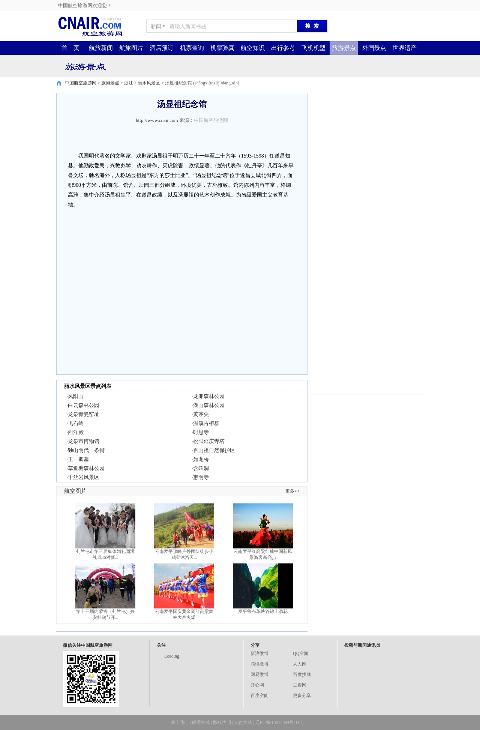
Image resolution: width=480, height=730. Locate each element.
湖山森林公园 (209, 405)
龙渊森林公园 (209, 396)
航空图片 (75, 491)
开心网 (257, 685)
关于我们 (180, 722)
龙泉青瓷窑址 (83, 414)
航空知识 (253, 48)
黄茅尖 (201, 414)
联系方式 (201, 722)
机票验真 (222, 48)
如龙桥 (201, 459)
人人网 (299, 664)
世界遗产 (405, 48)
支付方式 (243, 722)
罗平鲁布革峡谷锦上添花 (263, 611)
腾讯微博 (259, 664)
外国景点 (374, 48)
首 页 (71, 48)
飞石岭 (76, 423)
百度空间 (259, 695)
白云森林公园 (83, 405)
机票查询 (192, 48)
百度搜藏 (302, 674)
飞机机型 (314, 48)
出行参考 (283, 48)
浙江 (128, 83)
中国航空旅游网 (80, 83)
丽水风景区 (149, 83)
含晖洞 (201, 468)
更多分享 (302, 695)
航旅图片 (131, 48)
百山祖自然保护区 (214, 450)
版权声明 (222, 722)
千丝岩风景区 (83, 477)
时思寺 (201, 432)
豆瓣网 (299, 685)
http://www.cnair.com (157, 120)
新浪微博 (259, 653)
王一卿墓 (78, 459)
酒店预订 (162, 48)
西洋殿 (76, 432)
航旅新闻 (101, 48)
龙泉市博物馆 (83, 441)
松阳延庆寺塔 (209, 441)
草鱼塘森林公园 (86, 468)
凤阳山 (76, 396)
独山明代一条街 (86, 450)
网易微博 (259, 674)
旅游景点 (344, 48)
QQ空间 (300, 653)
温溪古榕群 (206, 423)
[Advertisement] (367, 139)
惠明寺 (201, 477)
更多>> (292, 491)
